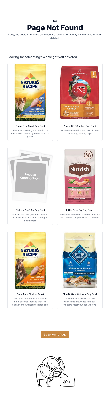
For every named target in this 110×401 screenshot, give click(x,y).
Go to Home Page (55, 334)
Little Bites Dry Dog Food (79, 210)
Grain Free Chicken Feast (30, 294)
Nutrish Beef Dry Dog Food (30, 210)
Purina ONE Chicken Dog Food (79, 126)
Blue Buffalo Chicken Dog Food (80, 294)
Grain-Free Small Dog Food (30, 126)
